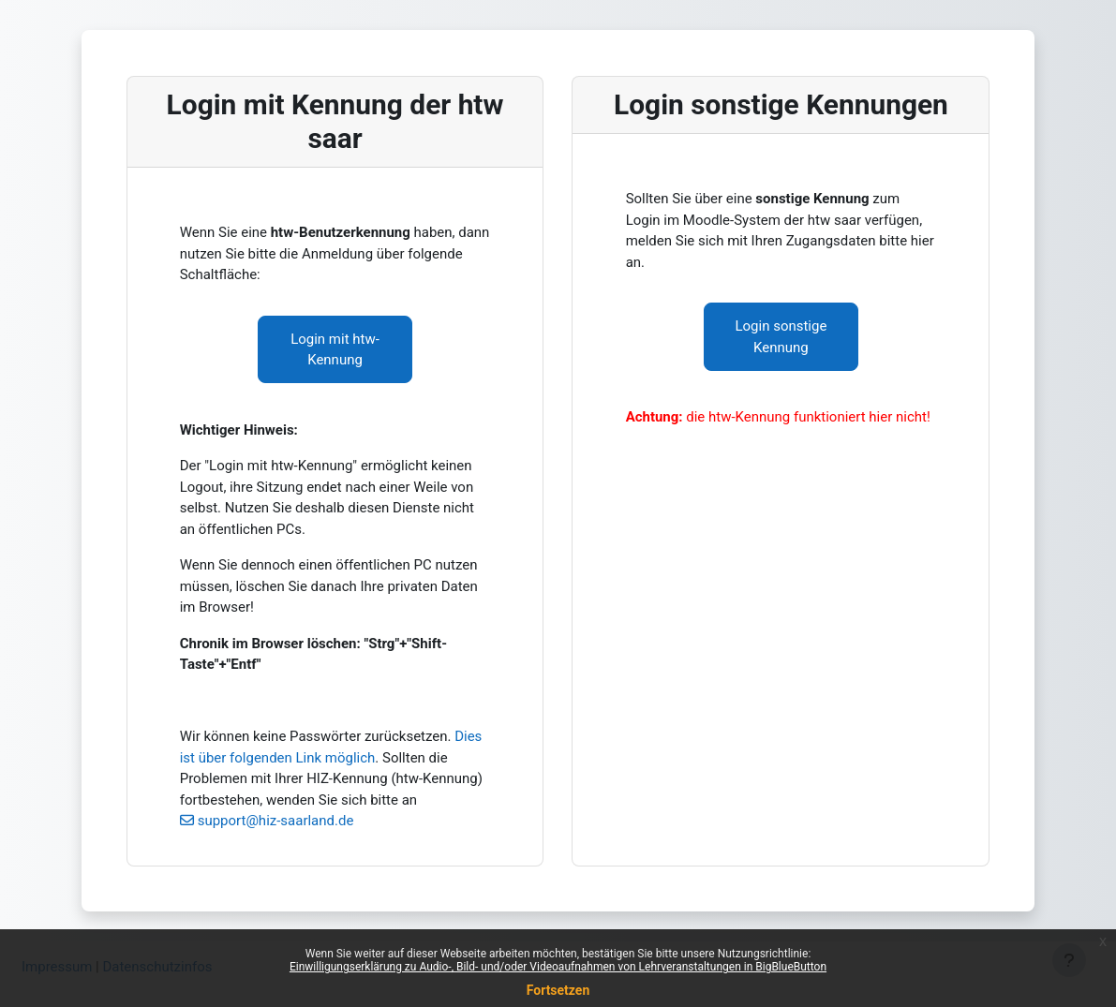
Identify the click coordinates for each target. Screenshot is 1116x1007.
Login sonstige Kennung (781, 337)
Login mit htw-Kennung (334, 350)
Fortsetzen (558, 990)
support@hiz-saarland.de (276, 820)
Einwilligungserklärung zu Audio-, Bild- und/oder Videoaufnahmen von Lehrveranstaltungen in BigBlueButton (558, 966)
